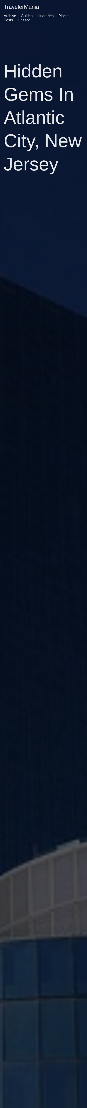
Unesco (24, 20)
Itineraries (45, 16)
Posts (8, 20)
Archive (10, 16)
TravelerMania (21, 7)
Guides (27, 16)
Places (64, 16)
